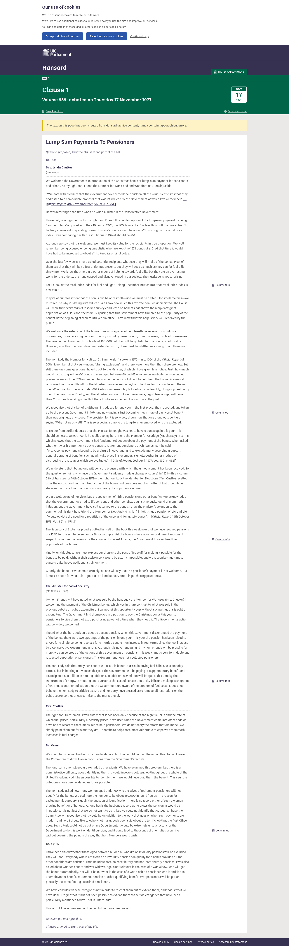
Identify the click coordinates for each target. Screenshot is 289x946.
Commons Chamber (128, 78)
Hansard (54, 67)
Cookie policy (161, 942)
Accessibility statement (233, 942)
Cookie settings (139, 36)
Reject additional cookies (106, 36)
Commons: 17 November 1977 (96, 78)
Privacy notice (205, 942)
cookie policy (118, 27)
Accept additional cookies (63, 36)
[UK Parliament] (57, 52)
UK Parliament (50, 78)
